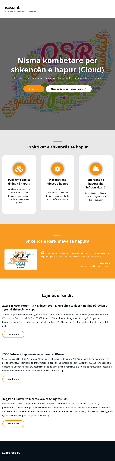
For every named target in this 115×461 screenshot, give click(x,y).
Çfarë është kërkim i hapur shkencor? (67, 88)
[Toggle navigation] (108, 8)
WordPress (50, 457)
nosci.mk (11, 7)
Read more (12, 324)
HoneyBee (68, 457)
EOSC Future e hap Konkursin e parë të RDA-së (28, 341)
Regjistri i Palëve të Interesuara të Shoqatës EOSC (30, 381)
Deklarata (37, 88)
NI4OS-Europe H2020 (44, 437)
